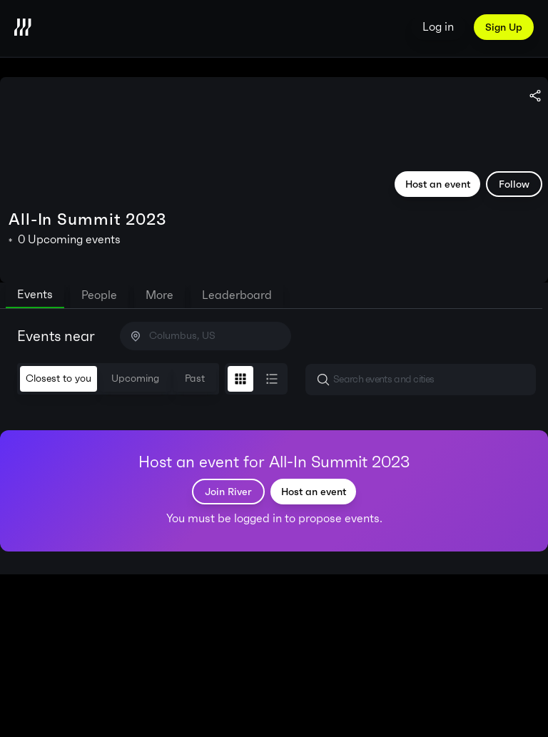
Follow (514, 184)
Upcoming (135, 378)
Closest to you (58, 378)
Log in (438, 27)
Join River (228, 491)
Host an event (437, 184)
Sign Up (503, 27)
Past (195, 378)
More (159, 295)
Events (35, 294)
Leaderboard (237, 295)
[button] (421, 379)
